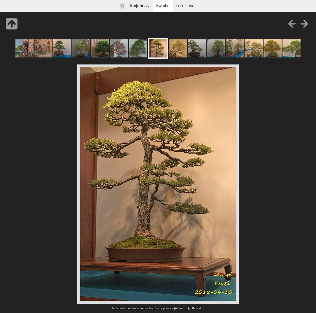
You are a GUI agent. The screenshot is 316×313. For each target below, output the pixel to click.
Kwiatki (162, 5)
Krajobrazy (139, 5)
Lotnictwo (185, 5)
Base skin (198, 308)
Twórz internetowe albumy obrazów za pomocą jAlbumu (148, 308)
